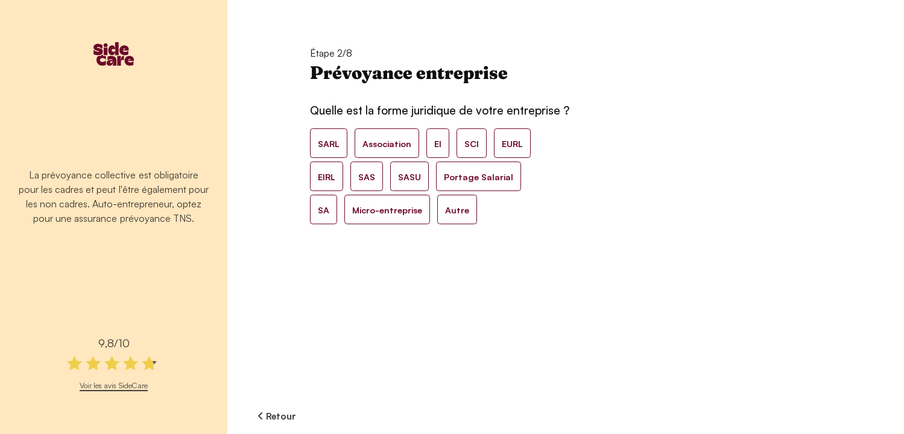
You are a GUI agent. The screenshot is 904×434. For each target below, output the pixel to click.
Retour (277, 416)
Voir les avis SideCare (113, 385)
